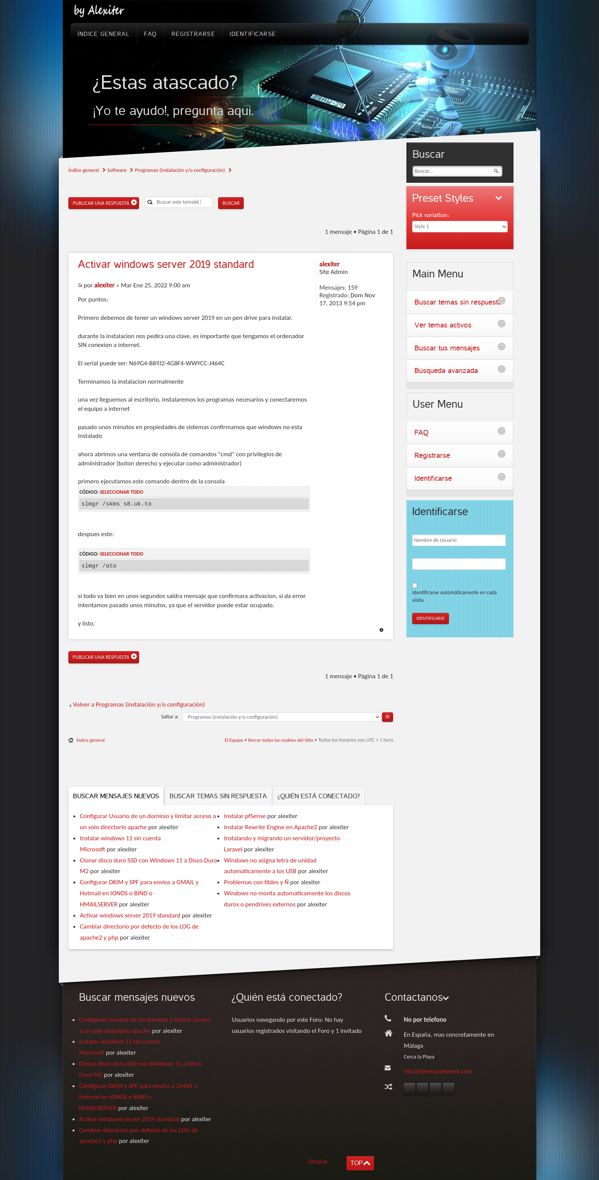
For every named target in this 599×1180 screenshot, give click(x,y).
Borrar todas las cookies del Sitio (281, 740)
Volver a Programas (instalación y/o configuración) (139, 704)
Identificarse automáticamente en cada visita (454, 596)
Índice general (83, 170)
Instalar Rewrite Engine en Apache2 (270, 827)
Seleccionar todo (121, 492)
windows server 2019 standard (166, 264)
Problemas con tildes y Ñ (256, 882)
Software (117, 170)
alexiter (104, 285)
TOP (356, 1163)
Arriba (381, 630)
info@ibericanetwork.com (438, 1071)
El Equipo (234, 740)
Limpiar (318, 1161)
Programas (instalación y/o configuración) (180, 170)
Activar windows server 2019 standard (130, 915)
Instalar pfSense (245, 816)
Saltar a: (170, 716)
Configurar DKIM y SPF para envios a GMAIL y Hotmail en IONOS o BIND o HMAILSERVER (139, 893)
